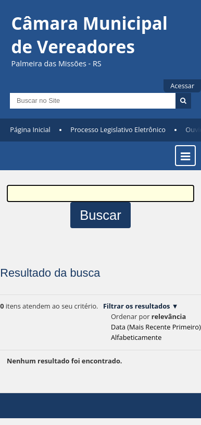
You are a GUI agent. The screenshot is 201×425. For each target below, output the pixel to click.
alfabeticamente (136, 337)
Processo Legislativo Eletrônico (118, 129)
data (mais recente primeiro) (156, 327)
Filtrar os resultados (136, 306)
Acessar (182, 85)
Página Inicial (30, 129)
